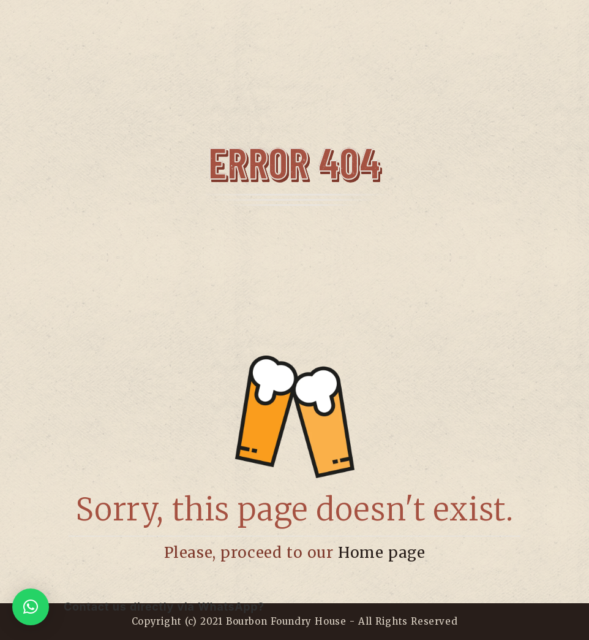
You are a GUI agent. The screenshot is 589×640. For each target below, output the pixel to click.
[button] (30, 607)
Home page (381, 552)
